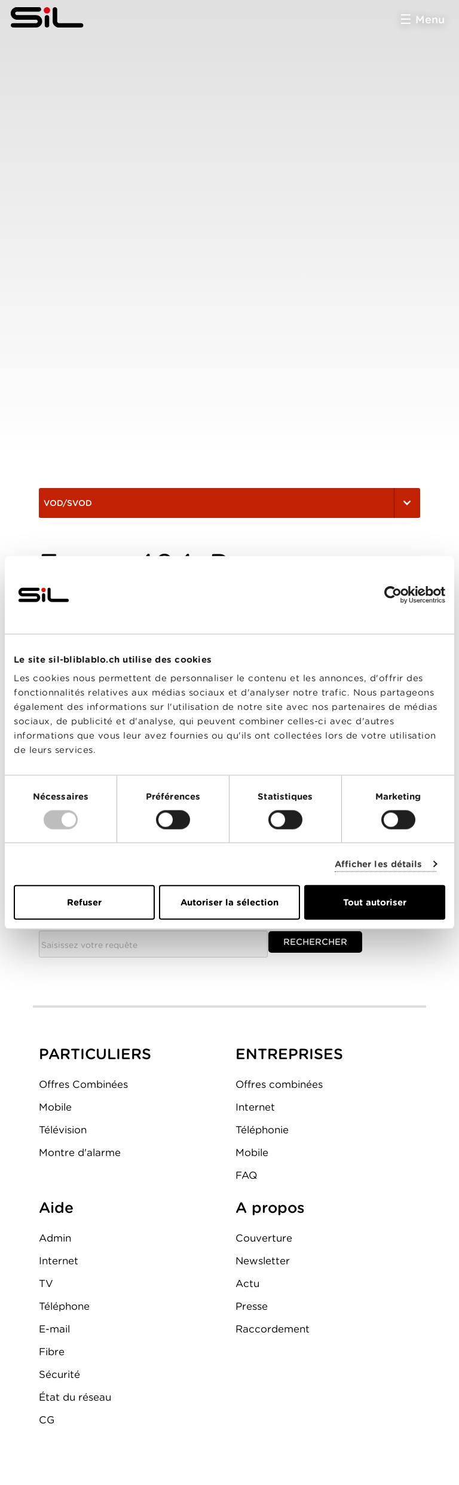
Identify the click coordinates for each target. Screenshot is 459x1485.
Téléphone (64, 1306)
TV (46, 1283)
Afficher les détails (379, 863)
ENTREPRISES (289, 1054)
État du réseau (75, 1397)
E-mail (54, 1329)
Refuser (84, 902)
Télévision (63, 1130)
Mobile (55, 1107)
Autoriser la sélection (229, 902)
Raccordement (272, 1329)
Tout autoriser (374, 902)
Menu (430, 19)
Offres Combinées (83, 1084)
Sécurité (59, 1374)
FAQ (246, 1175)
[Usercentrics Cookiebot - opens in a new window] (393, 594)
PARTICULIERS (95, 1054)
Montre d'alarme (80, 1152)
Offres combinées (279, 1084)
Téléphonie (262, 1130)
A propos (270, 1207)
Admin (55, 1238)
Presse (251, 1306)
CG (46, 1420)
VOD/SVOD (229, 503)
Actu (247, 1283)
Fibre (52, 1352)
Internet (255, 1107)
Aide (56, 1207)
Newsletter (262, 1261)
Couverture (263, 1238)
